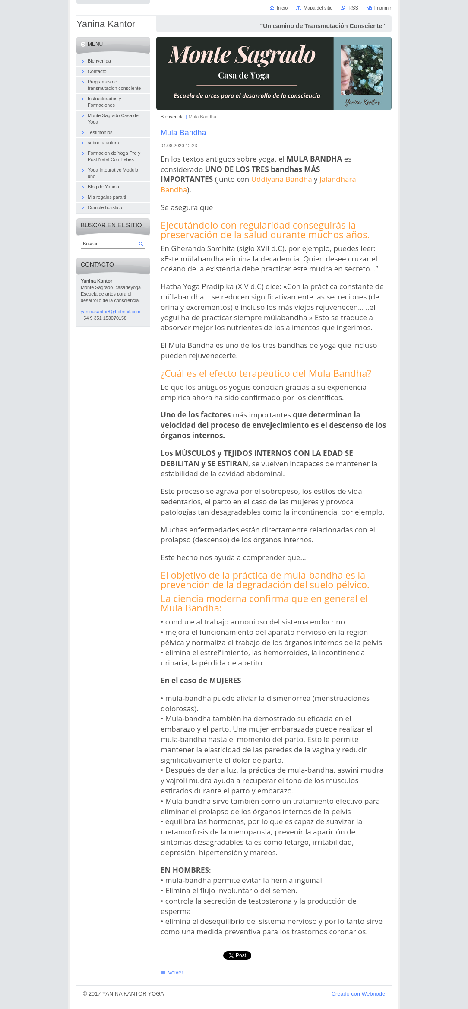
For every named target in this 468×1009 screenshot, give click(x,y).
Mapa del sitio (318, 7)
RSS (353, 7)
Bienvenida (172, 116)
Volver (175, 972)
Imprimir (382, 7)
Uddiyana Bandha (281, 179)
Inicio (282, 7)
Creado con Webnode (358, 993)
